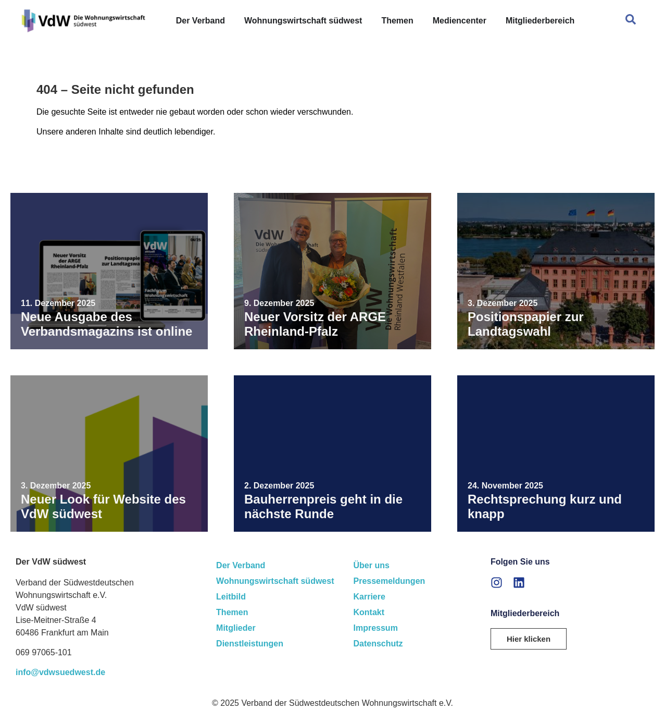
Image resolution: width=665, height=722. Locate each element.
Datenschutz (378, 643)
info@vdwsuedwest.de (60, 672)
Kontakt (368, 612)
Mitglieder (236, 627)
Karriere (369, 596)
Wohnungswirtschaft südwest (275, 581)
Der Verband (240, 565)
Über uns (371, 565)
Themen (232, 612)
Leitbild (231, 596)
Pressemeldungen (389, 581)
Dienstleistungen (249, 643)
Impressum (375, 627)
